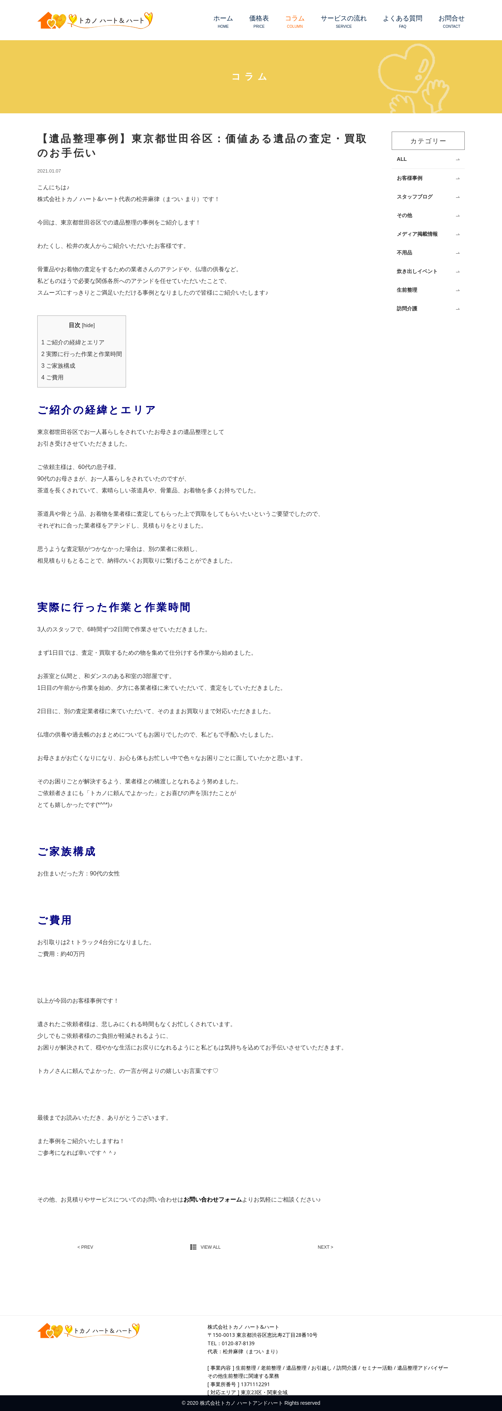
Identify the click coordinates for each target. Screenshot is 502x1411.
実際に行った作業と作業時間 (81, 354)
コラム (295, 22)
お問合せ (451, 22)
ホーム (223, 22)
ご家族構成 (58, 366)
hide (88, 325)
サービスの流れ (344, 22)
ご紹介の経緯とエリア (72, 342)
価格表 (259, 22)
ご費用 (52, 377)
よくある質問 (402, 22)
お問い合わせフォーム (212, 1199)
